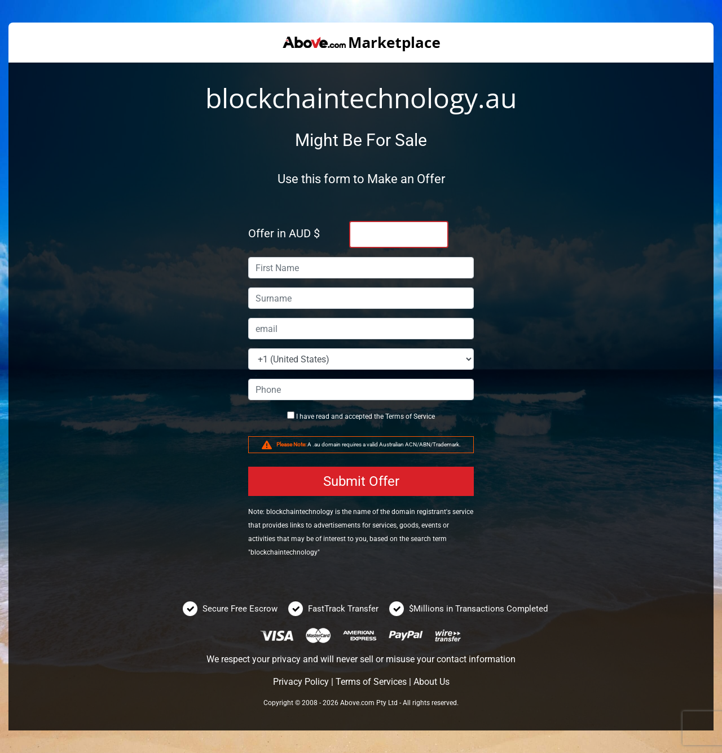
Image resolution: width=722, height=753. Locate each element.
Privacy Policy (301, 681)
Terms (394, 416)
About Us (431, 681)
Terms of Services (371, 681)
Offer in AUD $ (284, 233)
